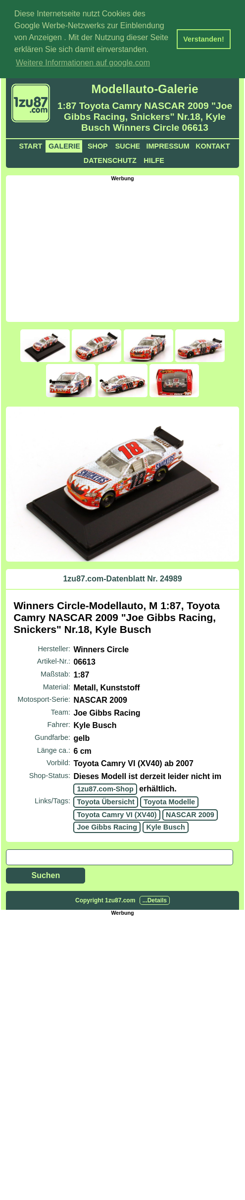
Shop (98, 145)
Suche (127, 145)
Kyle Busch (165, 826)
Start (31, 145)
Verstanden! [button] (203, 39)
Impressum (168, 145)
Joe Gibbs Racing (107, 826)
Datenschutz (110, 159)
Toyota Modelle (169, 801)
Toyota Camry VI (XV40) (116, 813)
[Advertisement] (125, 249)
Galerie (64, 145)
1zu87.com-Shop (105, 788)
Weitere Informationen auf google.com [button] (83, 62)
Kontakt (213, 145)
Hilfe (154, 159)
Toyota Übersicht (105, 801)
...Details (155, 898)
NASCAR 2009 (190, 813)
